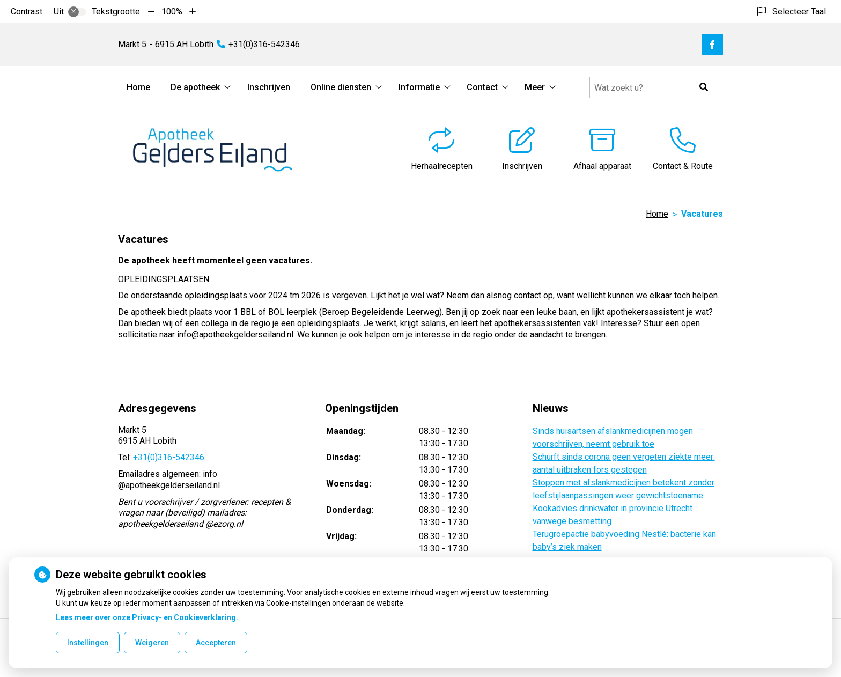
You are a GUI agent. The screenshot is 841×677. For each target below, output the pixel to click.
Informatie (419, 87)
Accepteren (216, 642)
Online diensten (341, 87)
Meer (535, 87)
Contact (482, 87)
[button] (703, 87)
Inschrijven (268, 87)
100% (171, 11)
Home (138, 87)
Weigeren (152, 642)
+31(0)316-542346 (168, 457)
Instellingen (87, 642)
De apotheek (195, 87)
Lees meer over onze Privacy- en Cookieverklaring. (147, 617)
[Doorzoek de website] (651, 87)
